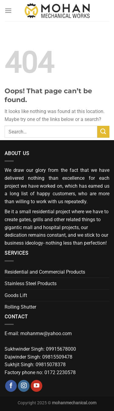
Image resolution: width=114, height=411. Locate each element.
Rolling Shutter (20, 307)
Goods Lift (16, 295)
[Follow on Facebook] (11, 386)
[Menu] (8, 10)
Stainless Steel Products (31, 283)
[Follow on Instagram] (23, 386)
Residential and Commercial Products (45, 272)
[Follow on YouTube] (36, 386)
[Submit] (103, 132)
